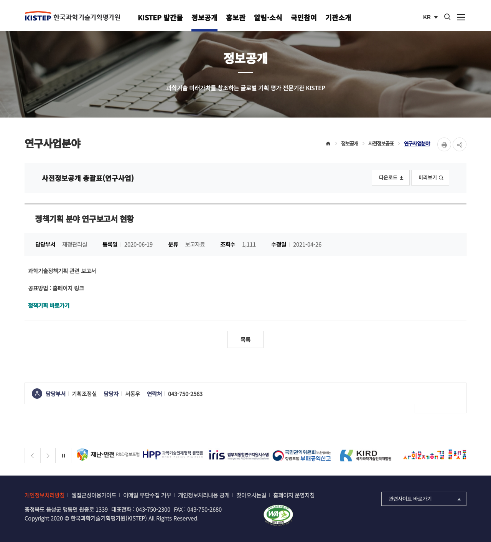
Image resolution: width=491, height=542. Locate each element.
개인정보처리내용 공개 (203, 495)
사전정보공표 (381, 143)
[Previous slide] (32, 456)
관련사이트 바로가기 (426, 498)
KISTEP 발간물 (160, 17)
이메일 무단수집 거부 (147, 495)
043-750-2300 (153, 509)
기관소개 (338, 17)
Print (444, 144)
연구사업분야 (417, 143)
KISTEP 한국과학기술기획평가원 (72, 16)
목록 (245, 339)
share (459, 144)
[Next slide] (48, 456)
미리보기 (431, 177)
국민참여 (304, 17)
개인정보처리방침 (44, 495)
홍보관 (236, 17)
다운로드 (391, 177)
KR (431, 17)
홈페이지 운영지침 (294, 495)
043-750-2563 (185, 394)
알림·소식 (268, 17)
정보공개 (204, 17)
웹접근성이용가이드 (93, 495)
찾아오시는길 (251, 495)
